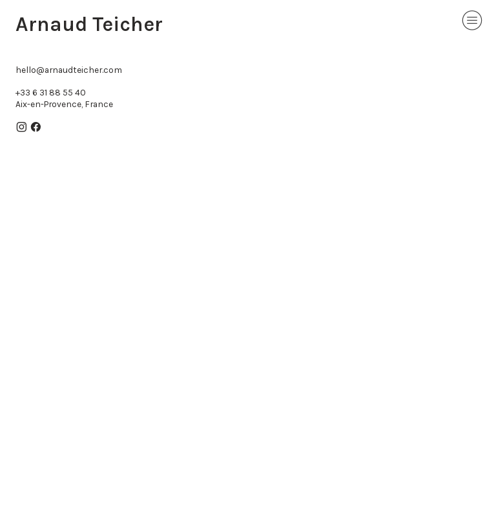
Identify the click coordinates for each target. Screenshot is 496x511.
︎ (22, 127)
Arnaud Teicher (89, 24)
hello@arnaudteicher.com (69, 70)
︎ (472, 20)
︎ (36, 127)
